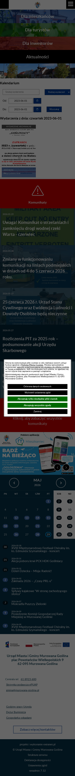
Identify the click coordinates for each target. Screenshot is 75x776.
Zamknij (37, 411)
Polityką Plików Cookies (32, 365)
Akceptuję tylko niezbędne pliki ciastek (37, 399)
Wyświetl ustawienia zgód (37, 392)
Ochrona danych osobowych (37, 386)
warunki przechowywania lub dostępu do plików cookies (43, 367)
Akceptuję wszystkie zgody (37, 405)
